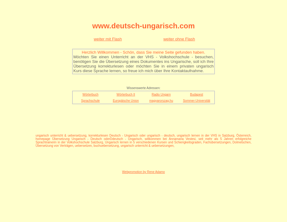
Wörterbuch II (126, 94)
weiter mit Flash (108, 39)
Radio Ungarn (161, 94)
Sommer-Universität (196, 100)
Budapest (196, 94)
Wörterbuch (91, 94)
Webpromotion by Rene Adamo (143, 172)
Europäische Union (126, 100)
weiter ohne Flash (179, 39)
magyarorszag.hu (161, 100)
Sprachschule (90, 100)
